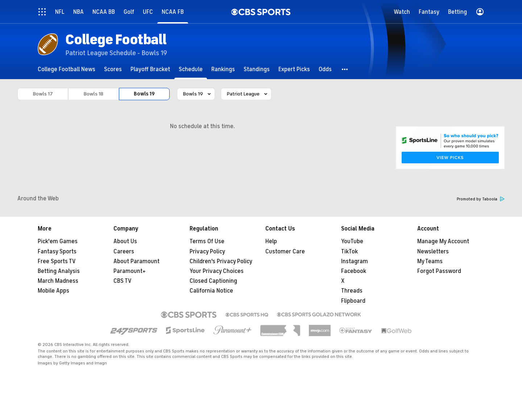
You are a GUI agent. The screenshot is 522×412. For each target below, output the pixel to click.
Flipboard (353, 301)
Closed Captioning (213, 281)
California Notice (211, 290)
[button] (345, 69)
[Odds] (325, 69)
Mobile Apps (53, 290)
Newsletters (433, 251)
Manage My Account (443, 241)
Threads (351, 290)
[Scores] (113, 69)
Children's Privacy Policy (221, 261)
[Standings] (256, 69)
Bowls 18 (93, 94)
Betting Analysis (59, 271)
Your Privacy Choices (217, 271)
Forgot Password (439, 271)
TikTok (349, 251)
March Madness (58, 281)
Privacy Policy (207, 251)
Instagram (354, 261)
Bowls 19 (144, 94)
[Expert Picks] (294, 69)
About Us (125, 241)
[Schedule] (190, 69)
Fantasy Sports (57, 251)
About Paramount (136, 261)
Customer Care (285, 251)
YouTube (352, 241)
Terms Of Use (207, 241)
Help (271, 241)
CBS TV (122, 281)
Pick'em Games (58, 241)
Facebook (353, 271)
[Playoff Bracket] (150, 69)
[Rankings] (223, 69)
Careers (123, 251)
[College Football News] (66, 69)
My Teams (430, 261)
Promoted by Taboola (481, 199)
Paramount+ (129, 271)
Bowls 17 (43, 94)
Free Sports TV (57, 261)
